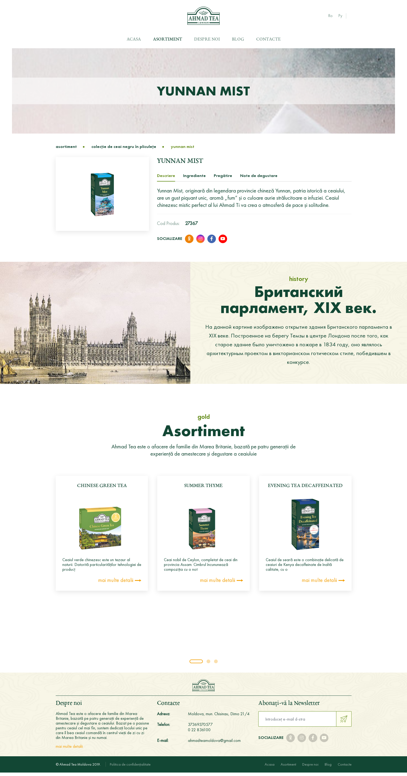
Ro (330, 15)
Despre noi (207, 39)
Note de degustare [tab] (258, 179)
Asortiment (167, 39)
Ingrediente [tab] (194, 179)
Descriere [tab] (166, 179)
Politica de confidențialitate (130, 767)
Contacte (268, 39)
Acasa (134, 39)
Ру (340, 15)
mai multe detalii (115, 583)
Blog (238, 39)
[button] (196, 665)
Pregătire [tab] (223, 179)
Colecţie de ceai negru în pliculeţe (123, 150)
